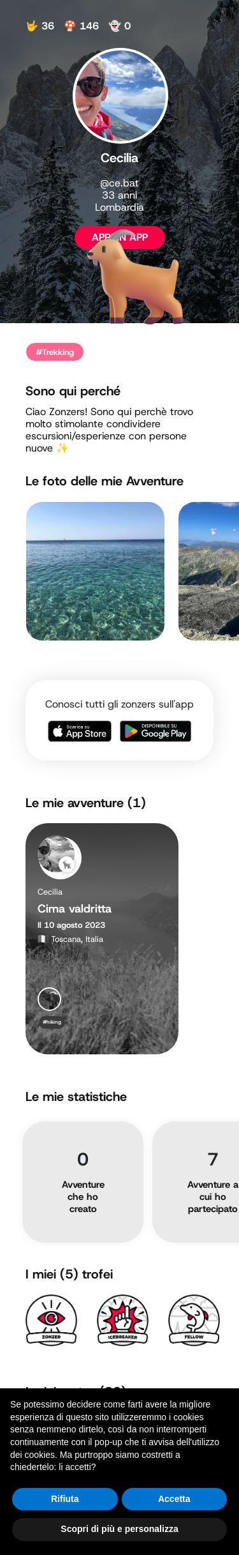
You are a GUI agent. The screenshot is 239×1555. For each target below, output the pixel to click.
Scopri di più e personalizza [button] (119, 1529)
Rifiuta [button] (65, 1499)
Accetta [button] (174, 1499)
